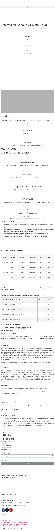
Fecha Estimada (5, 453)
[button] (27, 7)
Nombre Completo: (6, 441)
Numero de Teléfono (6, 449)
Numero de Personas (6, 458)
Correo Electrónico (6, 445)
